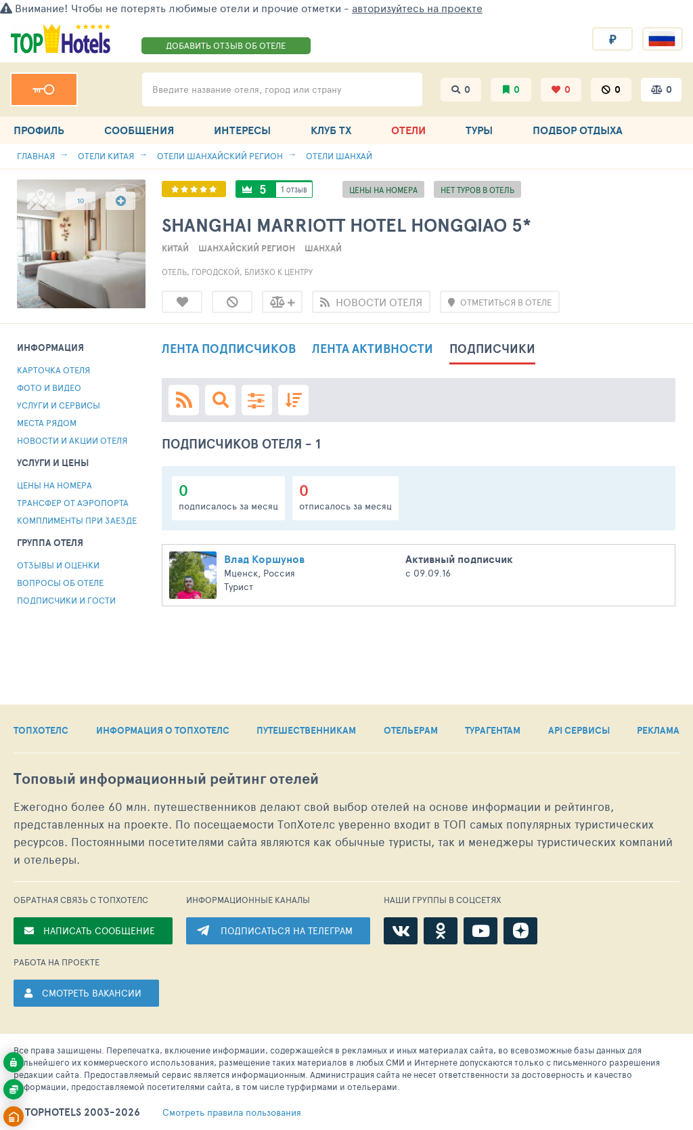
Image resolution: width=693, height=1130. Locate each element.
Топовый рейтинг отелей (166, 778)
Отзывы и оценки (58, 565)
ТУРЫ (479, 130)
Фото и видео (49, 387)
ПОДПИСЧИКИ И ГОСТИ (66, 600)
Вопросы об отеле (60, 583)
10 (80, 201)
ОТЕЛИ (408, 130)
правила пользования (231, 1112)
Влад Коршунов (264, 558)
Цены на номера (54, 485)
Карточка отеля (53, 370)
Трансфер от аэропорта (73, 503)
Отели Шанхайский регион (220, 156)
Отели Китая (106, 156)
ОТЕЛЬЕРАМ (411, 730)
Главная (36, 156)
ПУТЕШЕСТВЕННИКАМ (306, 730)
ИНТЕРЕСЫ (242, 130)
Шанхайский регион (246, 248)
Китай (175, 248)
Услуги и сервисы (58, 405)
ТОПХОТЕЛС (41, 730)
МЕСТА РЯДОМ (46, 423)
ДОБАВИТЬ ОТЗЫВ (226, 45)
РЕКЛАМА (658, 730)
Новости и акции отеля (72, 440)
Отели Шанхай (339, 156)
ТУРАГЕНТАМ (492, 730)
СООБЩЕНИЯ (139, 130)
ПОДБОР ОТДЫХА (578, 130)
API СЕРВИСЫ (579, 730)
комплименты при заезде (77, 520)
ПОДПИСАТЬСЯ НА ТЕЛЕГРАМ (287, 930)
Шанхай (323, 248)
